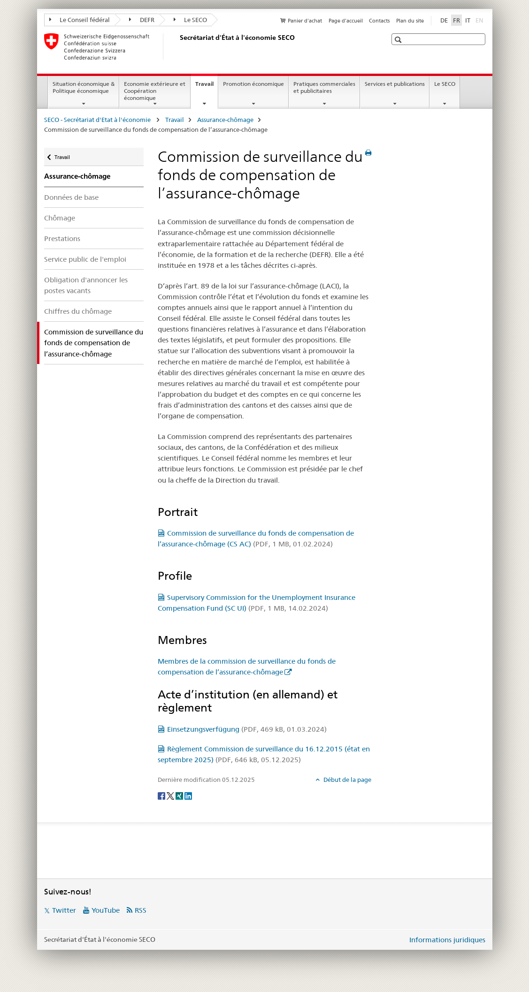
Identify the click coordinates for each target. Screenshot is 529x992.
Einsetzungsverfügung (247, 729)
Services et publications (395, 83)
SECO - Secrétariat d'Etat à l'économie (98, 119)
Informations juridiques (447, 939)
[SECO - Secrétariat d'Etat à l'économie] (178, 46)
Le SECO (190, 19)
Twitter (64, 910)
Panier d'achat (305, 20)
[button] (399, 39)
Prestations (62, 238)
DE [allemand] (444, 20)
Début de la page (346, 779)
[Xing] (180, 795)
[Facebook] (162, 795)
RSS (140, 910)
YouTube (106, 910)
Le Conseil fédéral (79, 19)
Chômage (59, 217)
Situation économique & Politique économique (84, 87)
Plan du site (410, 20)
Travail (206, 87)
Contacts (379, 20)
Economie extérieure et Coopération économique (154, 90)
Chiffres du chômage (78, 311)
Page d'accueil (346, 20)
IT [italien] (467, 20)
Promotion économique (253, 83)
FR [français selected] (456, 20)
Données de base (71, 197)
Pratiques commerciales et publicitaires (324, 87)
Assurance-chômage (225, 119)
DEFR (141, 19)
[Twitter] (171, 795)
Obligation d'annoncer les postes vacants (86, 285)
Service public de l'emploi (85, 259)
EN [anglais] (480, 19)
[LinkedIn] (188, 795)
